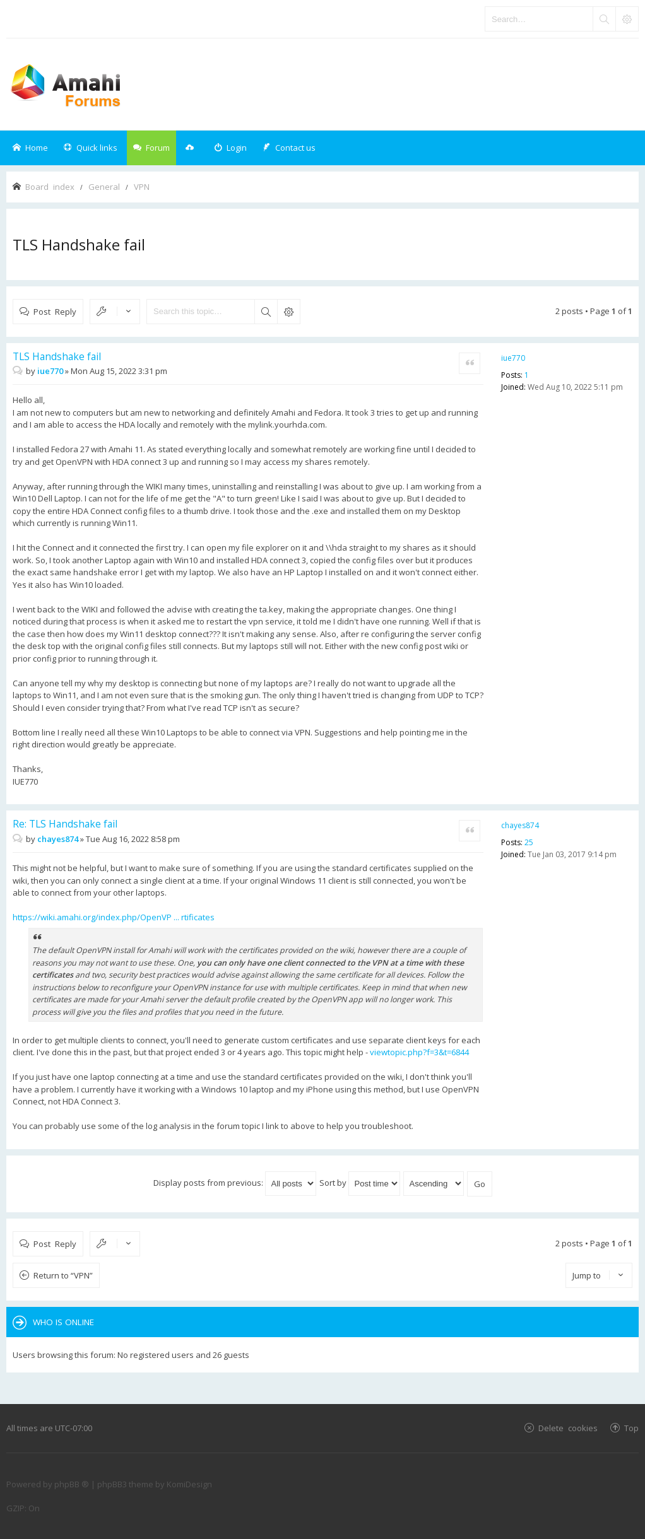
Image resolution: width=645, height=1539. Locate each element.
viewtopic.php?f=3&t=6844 (419, 1052)
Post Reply (54, 311)
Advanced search (288, 312)
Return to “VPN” (63, 1275)
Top (631, 1428)
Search (265, 312)
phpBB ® (71, 1484)
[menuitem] (230, 148)
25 (528, 842)
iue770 (513, 358)
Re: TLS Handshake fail (65, 824)
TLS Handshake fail (79, 244)
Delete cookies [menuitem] (568, 1428)
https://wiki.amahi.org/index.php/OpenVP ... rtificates (114, 917)
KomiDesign (189, 1484)
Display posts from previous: (234, 1182)
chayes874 (520, 825)
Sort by (359, 1182)
